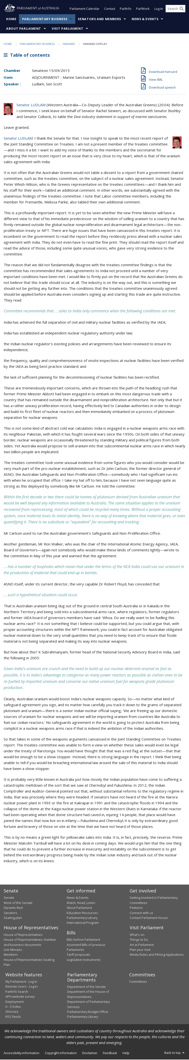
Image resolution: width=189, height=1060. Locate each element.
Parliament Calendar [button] (84, 9)
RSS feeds (13, 1017)
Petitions (136, 908)
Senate (9, 898)
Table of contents (27, 56)
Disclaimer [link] (89, 1053)
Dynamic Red (13, 908)
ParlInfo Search (16, 992)
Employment (14, 1002)
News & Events (145, 19)
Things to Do (139, 940)
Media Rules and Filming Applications (157, 955)
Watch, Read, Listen (81, 903)
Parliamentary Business (44, 19)
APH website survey (20, 997)
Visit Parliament (67, 29)
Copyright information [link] (61, 1053)
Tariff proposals (78, 955)
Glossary (11, 1012)
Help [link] (126, 1053)
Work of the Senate (18, 903)
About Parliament (23, 29)
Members (11, 955)
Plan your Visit (140, 950)
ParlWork (143, 9)
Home (11, 19)
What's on (137, 935)
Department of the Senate (86, 987)
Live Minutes (13, 950)
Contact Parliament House (149, 918)
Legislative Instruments (84, 960)
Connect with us (141, 913)
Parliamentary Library (82, 918)
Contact (109, 9)
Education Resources (82, 913)
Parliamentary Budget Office (87, 1012)
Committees (138, 982)
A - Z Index (13, 1007)
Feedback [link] (110, 1053)
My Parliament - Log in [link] (21, 982)
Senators (10, 913)
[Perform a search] (181, 9)
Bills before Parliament (83, 940)
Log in (158, 9)
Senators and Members (99, 19)
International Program (83, 923)
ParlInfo (125, 9)
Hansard (69, 44)
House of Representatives (23, 935)
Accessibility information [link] (21, 1053)
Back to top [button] (174, 1053)
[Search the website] (175, 9)
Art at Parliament (142, 945)
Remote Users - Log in (21, 987)
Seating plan (13, 918)
